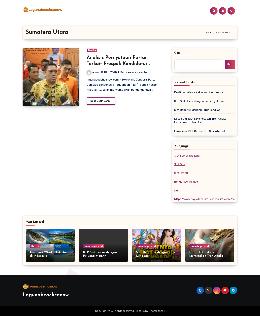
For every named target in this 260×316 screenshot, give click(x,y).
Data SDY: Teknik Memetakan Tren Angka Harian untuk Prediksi (200, 120)
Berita (92, 50)
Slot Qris (179, 164)
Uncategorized (93, 246)
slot (176, 190)
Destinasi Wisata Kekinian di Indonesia (198, 92)
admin (93, 72)
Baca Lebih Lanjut (101, 101)
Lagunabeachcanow (46, 295)
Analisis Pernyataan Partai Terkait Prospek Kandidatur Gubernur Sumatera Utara (117, 63)
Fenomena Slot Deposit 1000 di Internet (199, 131)
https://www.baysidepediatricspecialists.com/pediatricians (211, 199)
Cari (177, 53)
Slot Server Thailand (187, 155)
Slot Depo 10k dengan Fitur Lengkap (197, 110)
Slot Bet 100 (182, 173)
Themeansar (156, 311)
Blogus (140, 311)
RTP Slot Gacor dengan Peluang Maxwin (199, 101)
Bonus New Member (186, 181)
